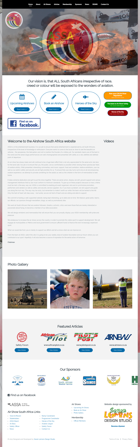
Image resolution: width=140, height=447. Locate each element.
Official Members (80, 421)
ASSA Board (14, 421)
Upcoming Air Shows (81, 407)
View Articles (22, 350)
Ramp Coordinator (48, 416)
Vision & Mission (15, 416)
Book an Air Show (80, 410)
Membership (67, 4)
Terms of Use (114, 439)
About (38, 4)
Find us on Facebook (22, 395)
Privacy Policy (127, 439)
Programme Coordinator (50, 418)
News (87, 4)
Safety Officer (14, 426)
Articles (56, 4)
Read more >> (22, 109)
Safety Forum (47, 426)
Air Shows (47, 4)
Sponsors (78, 4)
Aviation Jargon (47, 424)
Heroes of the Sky (86, 103)
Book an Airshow (54, 103)
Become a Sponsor (118, 426)
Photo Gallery (78, 413)
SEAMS (95, 4)
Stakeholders (14, 418)
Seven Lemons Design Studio (44, 439)
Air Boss (13, 424)
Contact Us (105, 4)
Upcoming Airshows (22, 103)
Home (30, 4)
